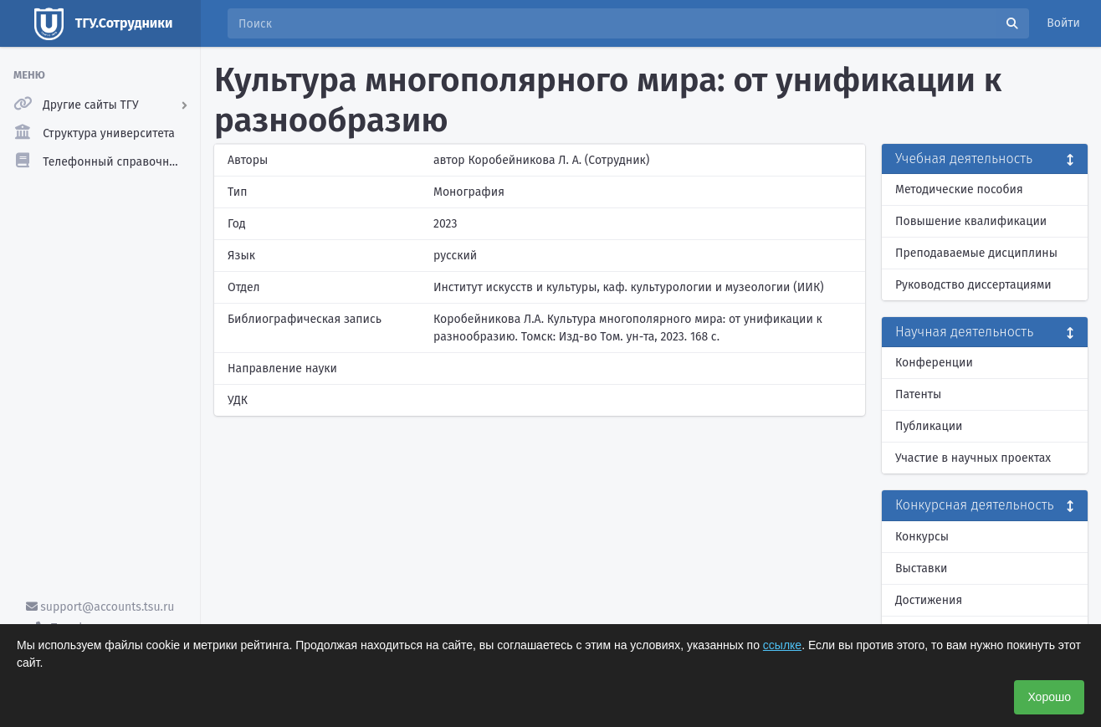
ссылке (782, 645)
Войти (1063, 23)
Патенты (918, 394)
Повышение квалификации (971, 221)
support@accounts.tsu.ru (100, 607)
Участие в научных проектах (973, 458)
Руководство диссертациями (973, 285)
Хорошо (1049, 697)
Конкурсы (922, 537)
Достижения (928, 600)
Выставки (921, 568)
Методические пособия (959, 189)
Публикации (928, 426)
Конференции (934, 363)
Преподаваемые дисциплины (976, 253)
